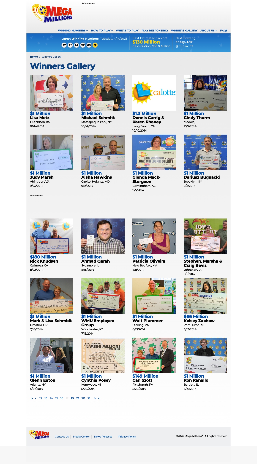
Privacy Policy (127, 438)
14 (51, 400)
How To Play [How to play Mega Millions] (101, 30)
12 (40, 400)
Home (34, 58)
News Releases (103, 438)
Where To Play (127, 30)
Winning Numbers (72, 30)
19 (77, 400)
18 (72, 400)
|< (32, 400)
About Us (207, 30)
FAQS (224, 30)
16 (61, 400)
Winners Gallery (184, 30)
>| (99, 400)
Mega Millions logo (39, 436)
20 (83, 400)
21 (89, 400)
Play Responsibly (154, 30)
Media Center (81, 438)
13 (46, 400)
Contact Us (62, 438)
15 (56, 400)
